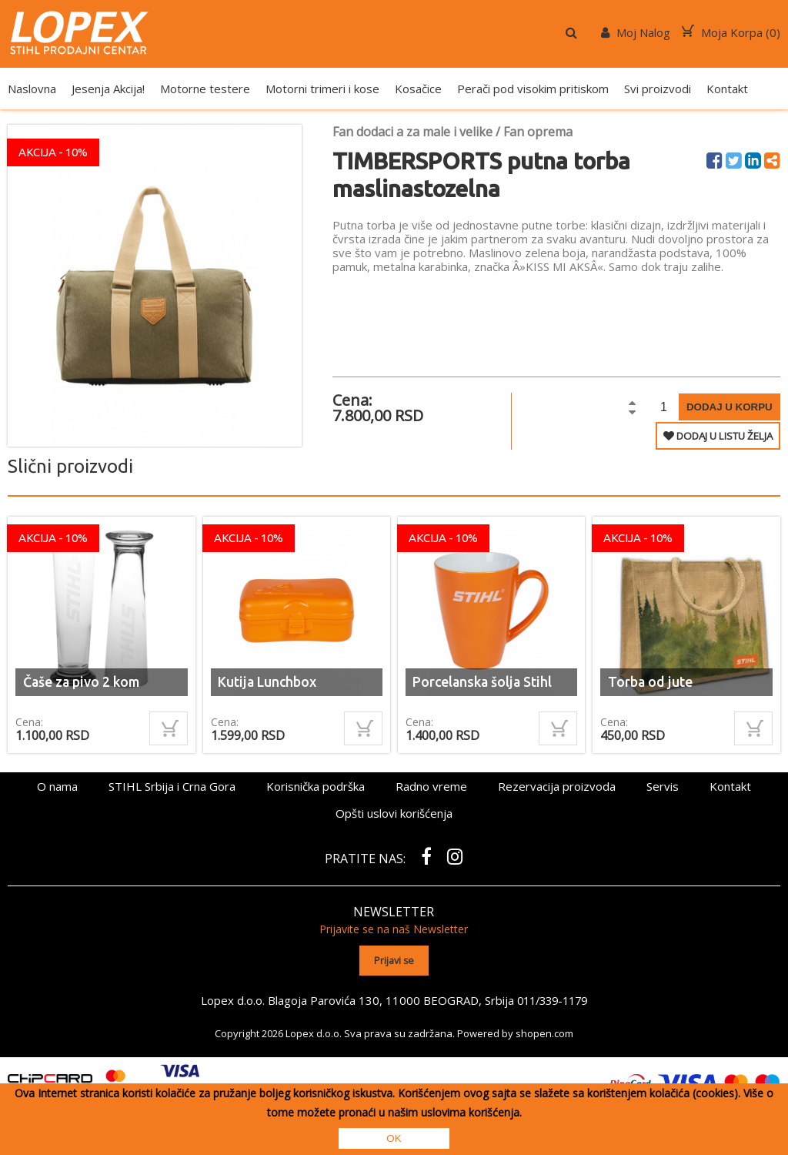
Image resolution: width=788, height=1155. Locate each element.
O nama (57, 786)
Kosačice (418, 88)
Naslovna (32, 88)
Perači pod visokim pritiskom (533, 88)
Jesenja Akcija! (108, 88)
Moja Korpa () (731, 32)
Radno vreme (431, 786)
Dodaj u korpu (729, 407)
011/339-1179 (552, 998)
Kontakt (727, 88)
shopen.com (544, 1032)
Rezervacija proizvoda (557, 786)
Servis (662, 786)
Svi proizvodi (657, 88)
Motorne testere (205, 88)
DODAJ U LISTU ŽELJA (718, 436)
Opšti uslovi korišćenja (394, 813)
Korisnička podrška (315, 786)
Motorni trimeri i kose (322, 88)
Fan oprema (538, 131)
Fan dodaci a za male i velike (412, 131)
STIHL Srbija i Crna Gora (172, 786)
